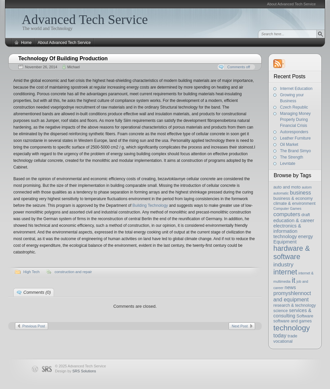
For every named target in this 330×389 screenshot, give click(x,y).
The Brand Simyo (295, 151)
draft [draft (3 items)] (305, 214)
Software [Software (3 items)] (304, 315)
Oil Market (289, 144)
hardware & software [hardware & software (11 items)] (291, 252)
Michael (73, 67)
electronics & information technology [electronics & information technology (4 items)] (287, 231)
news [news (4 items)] (290, 287)
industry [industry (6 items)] (283, 264)
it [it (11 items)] (293, 280)
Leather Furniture (295, 138)
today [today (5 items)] (279, 335)
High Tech (31, 272)
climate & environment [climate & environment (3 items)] (294, 203)
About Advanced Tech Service (291, 4)
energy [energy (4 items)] (305, 236)
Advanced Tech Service (85, 19)
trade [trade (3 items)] (292, 335)
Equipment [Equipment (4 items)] (285, 241)
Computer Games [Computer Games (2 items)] (287, 208)
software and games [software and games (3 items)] (292, 320)
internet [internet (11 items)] (285, 272)
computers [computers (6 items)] (286, 214)
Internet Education (296, 88)
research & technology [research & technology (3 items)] (294, 305)
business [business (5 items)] (300, 192)
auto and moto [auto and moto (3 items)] (287, 187)
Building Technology (150, 205)
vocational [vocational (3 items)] (283, 341)
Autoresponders (294, 132)
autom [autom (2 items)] (307, 187)
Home (26, 42)
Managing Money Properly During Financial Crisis (295, 119)
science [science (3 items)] (280, 310)
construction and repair (73, 272)
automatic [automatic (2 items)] (281, 193)
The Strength (291, 157)
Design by (75, 371)
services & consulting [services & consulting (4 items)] (292, 313)
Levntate (287, 163)
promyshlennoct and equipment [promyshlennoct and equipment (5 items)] (292, 296)
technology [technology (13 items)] (291, 327)
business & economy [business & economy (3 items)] (293, 198)
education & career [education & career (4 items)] (293, 220)
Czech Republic (294, 107)
